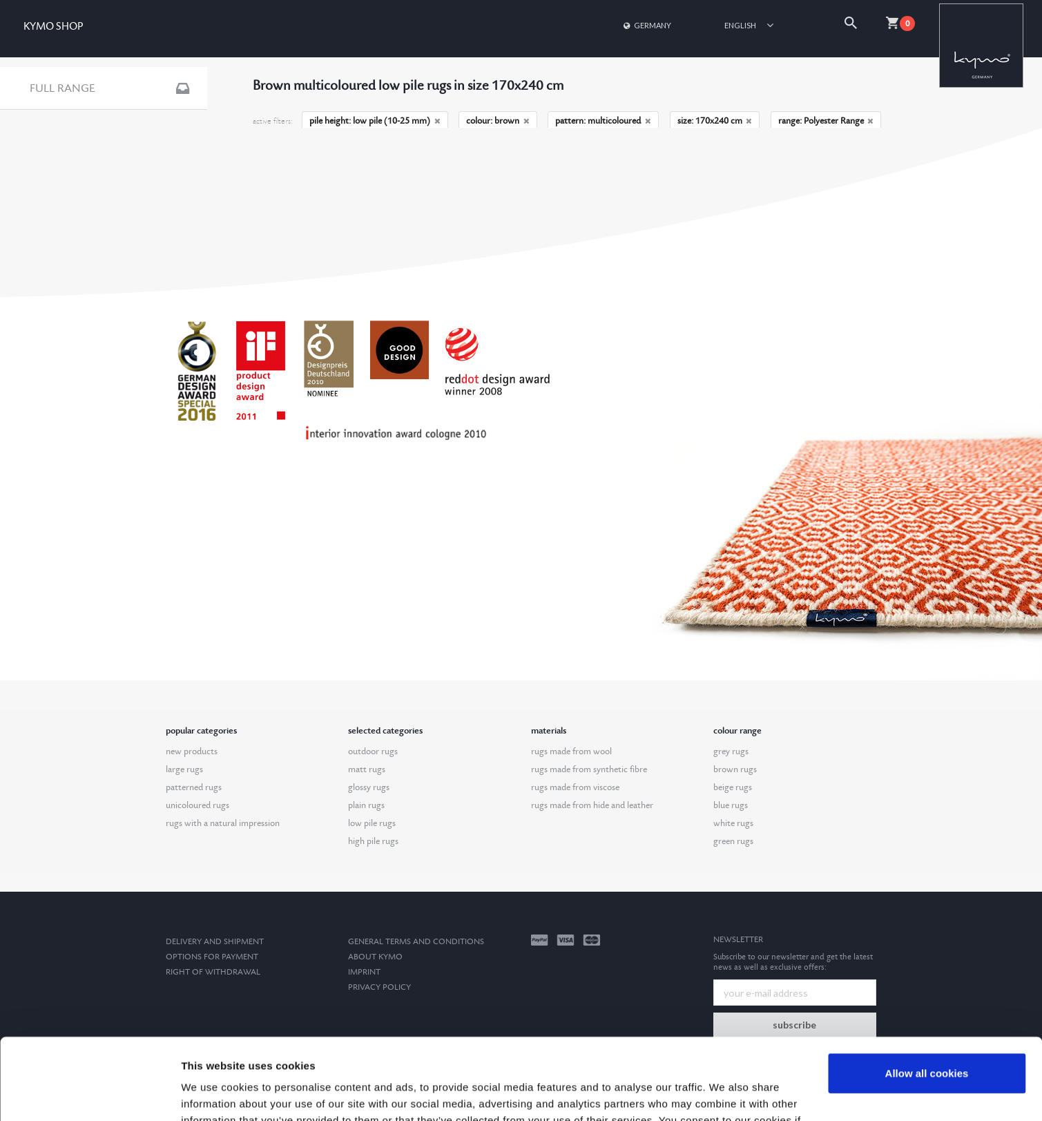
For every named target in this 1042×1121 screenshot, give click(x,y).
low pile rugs (372, 823)
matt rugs (366, 769)
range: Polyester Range (826, 120)
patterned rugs (194, 787)
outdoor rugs (373, 751)
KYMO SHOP (53, 26)
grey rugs (731, 751)
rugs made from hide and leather (592, 805)
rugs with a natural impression (223, 823)
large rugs (184, 769)
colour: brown (498, 120)
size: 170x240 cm (715, 120)
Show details (213, 1094)
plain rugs (366, 805)
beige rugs (732, 787)
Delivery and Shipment (215, 942)
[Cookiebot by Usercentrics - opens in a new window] (89, 1094)
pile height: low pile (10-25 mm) (375, 120)
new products (192, 751)
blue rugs (730, 805)
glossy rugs (368, 787)
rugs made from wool (571, 751)
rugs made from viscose (575, 787)
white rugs (733, 823)
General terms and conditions (416, 942)
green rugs (733, 841)
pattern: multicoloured (603, 120)
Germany (646, 25)
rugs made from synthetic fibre (589, 769)
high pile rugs (373, 841)
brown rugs (735, 769)
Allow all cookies (927, 992)
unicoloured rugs (197, 805)
